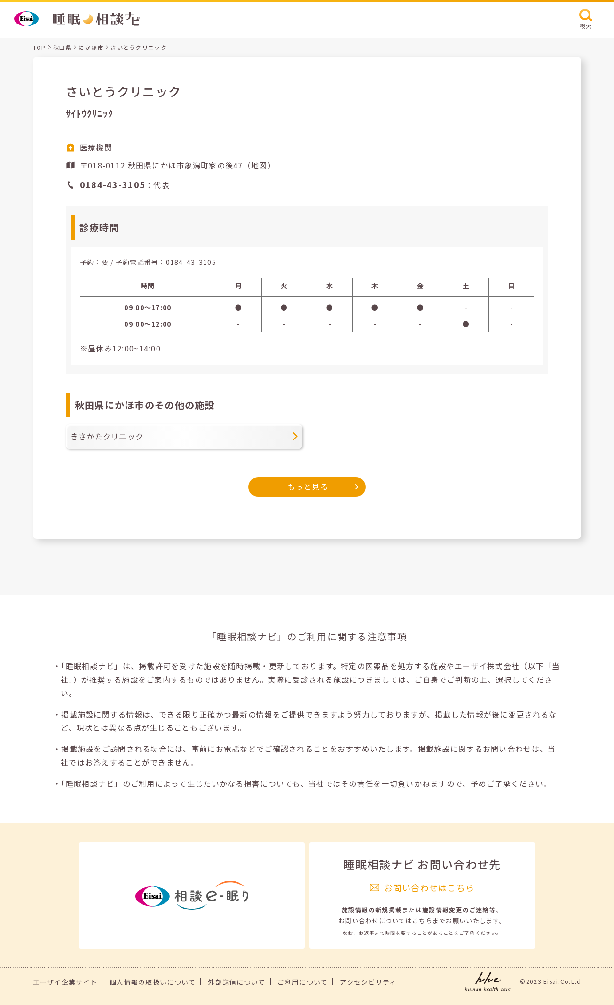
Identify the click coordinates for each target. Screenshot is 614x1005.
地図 (259, 165)
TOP (39, 47)
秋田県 (62, 47)
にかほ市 (91, 47)
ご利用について (302, 982)
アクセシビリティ (368, 982)
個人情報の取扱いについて (153, 982)
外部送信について (236, 982)
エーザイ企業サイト (65, 982)
